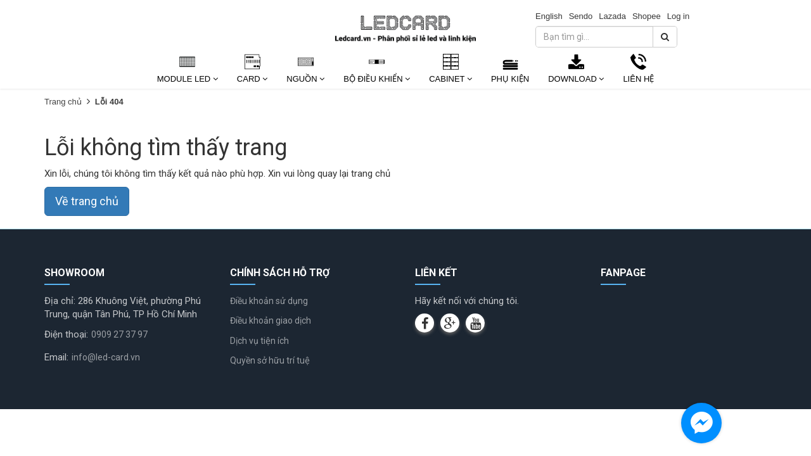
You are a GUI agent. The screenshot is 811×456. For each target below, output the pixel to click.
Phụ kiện (510, 79)
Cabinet (450, 79)
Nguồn (305, 79)
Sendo (581, 16)
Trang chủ (63, 101)
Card (252, 79)
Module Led (187, 79)
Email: (56, 357)
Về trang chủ (86, 201)
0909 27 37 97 (119, 334)
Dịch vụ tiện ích (259, 341)
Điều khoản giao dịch (270, 320)
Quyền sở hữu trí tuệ (270, 360)
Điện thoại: (66, 334)
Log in (678, 16)
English (549, 16)
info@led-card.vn (106, 357)
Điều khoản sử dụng (269, 301)
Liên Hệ (638, 79)
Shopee (646, 16)
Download (576, 79)
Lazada (612, 16)
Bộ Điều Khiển (376, 79)
